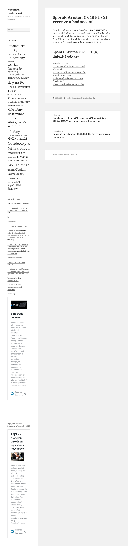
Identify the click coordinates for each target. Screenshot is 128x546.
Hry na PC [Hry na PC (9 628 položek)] (16, 82)
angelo (68, 98)
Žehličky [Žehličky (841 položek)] (13, 188)
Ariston (77, 98)
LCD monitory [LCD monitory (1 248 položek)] (21, 101)
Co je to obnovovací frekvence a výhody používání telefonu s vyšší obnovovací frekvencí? (18, 271)
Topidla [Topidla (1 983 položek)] (21, 169)
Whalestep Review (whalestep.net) (14, 279)
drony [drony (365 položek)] (11, 77)
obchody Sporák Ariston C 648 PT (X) (69, 72)
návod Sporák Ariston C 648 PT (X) (68, 84)
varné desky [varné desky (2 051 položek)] (16, 174)
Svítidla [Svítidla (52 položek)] (26, 161)
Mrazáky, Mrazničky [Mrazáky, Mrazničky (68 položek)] (15, 135)
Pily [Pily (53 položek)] (28, 149)
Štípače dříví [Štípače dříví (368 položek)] (14, 185)
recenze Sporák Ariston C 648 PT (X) (69, 66)
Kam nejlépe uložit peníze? (17, 226)
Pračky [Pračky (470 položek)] (11, 152)
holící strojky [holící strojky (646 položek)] (21, 77)
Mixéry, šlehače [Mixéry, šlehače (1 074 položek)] (17, 122)
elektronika (84, 98)
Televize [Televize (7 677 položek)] (22, 165)
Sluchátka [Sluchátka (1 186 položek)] (22, 157)
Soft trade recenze (14, 199)
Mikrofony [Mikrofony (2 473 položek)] (15, 110)
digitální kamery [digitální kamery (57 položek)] (13, 72)
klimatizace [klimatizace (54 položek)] (11, 95)
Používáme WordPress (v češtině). (65, 155)
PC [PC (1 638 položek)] (28, 143)
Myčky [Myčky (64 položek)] (24, 135)
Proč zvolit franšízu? (15, 258)
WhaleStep (11, 294)
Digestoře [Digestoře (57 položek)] (11, 61)
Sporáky (92, 98)
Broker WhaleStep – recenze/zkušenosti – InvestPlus (15, 287)
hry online (23, 231)
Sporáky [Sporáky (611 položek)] (12, 160)
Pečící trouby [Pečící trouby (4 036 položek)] (17, 148)
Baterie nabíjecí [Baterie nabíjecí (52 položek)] (13, 54)
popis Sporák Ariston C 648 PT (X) (68, 78)
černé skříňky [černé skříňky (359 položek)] (15, 181)
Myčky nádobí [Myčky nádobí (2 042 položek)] (17, 138)
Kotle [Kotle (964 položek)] (18, 94)
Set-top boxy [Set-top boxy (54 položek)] (12, 157)
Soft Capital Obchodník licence (18, 204)
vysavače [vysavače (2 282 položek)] (14, 178)
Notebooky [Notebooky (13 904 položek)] (17, 143)
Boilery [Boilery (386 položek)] (21, 53)
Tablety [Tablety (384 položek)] (12, 165)
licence (10, 217)
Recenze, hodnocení (15, 11)
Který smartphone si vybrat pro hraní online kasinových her (18, 210)
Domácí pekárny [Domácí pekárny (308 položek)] (16, 74)
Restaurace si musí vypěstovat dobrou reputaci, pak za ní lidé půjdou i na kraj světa (19, 249)
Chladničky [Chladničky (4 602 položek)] (16, 58)
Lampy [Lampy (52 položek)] (10, 102)
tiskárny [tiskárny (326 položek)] (12, 169)
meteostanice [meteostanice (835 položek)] (15, 105)
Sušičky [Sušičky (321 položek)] (20, 160)
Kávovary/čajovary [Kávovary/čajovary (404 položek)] (18, 98)
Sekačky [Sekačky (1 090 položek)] (20, 152)
